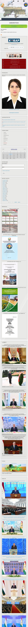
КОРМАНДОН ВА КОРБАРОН (14, 112)
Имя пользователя (5, 163)
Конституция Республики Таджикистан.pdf (9, 119)
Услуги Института (14, 463)
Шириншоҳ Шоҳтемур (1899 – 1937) (15, 67)
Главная (15, 1)
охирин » (19, 202)
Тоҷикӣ (5, 14)
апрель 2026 (14, 149)
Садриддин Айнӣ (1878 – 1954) (15, 59)
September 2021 (5, 188)
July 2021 (4, 186)
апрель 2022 (4, 196)
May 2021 (4, 184)
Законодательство (6, 135)
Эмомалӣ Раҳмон (15, 64)
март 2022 (4, 195)
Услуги (5, 141)
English (13, 14)
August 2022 (4, 199)
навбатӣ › (15, 202)
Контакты (26, 1)
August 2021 (4, 187)
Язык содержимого (4, 29)
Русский (9, 14)
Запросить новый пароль (6, 170)
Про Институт (6, 138)
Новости (5, 136)
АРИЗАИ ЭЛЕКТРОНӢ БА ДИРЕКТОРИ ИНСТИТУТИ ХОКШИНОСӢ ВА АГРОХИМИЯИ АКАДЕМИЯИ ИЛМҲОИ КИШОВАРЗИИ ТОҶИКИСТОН (14, 26)
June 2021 (4, 185)
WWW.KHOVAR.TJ (14, 44)
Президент (5, 133)
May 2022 (4, 197)
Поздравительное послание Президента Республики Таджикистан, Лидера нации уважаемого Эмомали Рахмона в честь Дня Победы (14, 368)
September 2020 (5, 181)
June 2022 (4, 198)
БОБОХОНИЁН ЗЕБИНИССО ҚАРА (14, 109)
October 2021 (4, 189)
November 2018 (5, 180)
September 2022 (5, 200)
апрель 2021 (4, 183)
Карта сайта (21, 1)
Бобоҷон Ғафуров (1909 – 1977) (14, 61)
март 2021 (4, 182)
